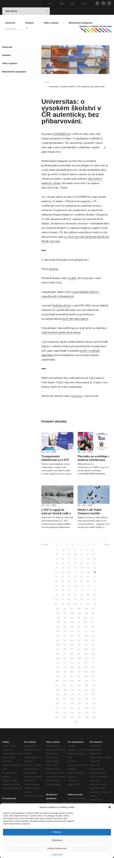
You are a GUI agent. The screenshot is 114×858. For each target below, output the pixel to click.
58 (56, 581)
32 (69, 563)
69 (82, 586)
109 (79, 613)
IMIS (73, 4)
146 (86, 640)
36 (94, 563)
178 (58, 667)
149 (65, 645)
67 (69, 586)
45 (62, 572)
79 (57, 595)
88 (69, 599)
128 (86, 626)
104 (86, 608)
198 (71, 681)
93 (56, 604)
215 (65, 694)
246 (71, 717)
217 (79, 694)
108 (72, 613)
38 (63, 568)
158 (86, 649)
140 (86, 636)
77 (88, 590)
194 (86, 676)
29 (94, 559)
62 (81, 581)
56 (88, 577)
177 (93, 663)
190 (57, 676)
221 (64, 699)
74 (69, 590)
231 (93, 703)
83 (82, 595)
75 (75, 590)
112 (58, 617)
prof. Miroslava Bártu (75, 318)
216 (72, 694)
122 (85, 622)
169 (79, 658)
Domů (47, 82)
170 (86, 658)
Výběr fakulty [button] (26, 11)
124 (57, 626)
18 (69, 554)
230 (86, 703)
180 (72, 667)
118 (58, 622)
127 (79, 626)
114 (72, 617)
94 (62, 604)
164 (86, 654)
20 (81, 554)
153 (93, 645)
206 (86, 685)
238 (56, 712)
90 (82, 599)
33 (75, 563)
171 (93, 658)
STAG (84, 4)
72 (57, 590)
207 (94, 685)
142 (57, 640)
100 (57, 608)
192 (71, 676)
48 (82, 572)
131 (65, 631)
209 (65, 690)
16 (57, 554)
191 (64, 676)
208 (57, 690)
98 (88, 604)
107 (65, 613)
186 (72, 672)
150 (72, 645)
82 (75, 595)
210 (72, 690)
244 (56, 717)
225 (93, 699)
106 (58, 613)
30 (57, 563)
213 (93, 690)
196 (57, 681)
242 (86, 712)
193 (78, 676)
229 (79, 703)
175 (78, 663)
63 (88, 581)
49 (88, 572)
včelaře (72, 278)
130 (58, 631)
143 (64, 640)
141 (93, 636)
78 (94, 590)
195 (93, 676)
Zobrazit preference (57, 848)
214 (57, 694)
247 (79, 717)
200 (86, 681)
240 (71, 712)
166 (57, 658)
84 (88, 595)
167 (65, 658)
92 (94, 599)
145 (78, 640)
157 (79, 649)
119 (65, 622)
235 (79, 708)
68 (76, 586)
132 (71, 631)
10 (63, 550)
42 (88, 568)
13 (81, 550)
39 (69, 568)
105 (93, 608)
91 (88, 599)
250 (75, 721)
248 (86, 717)
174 (71, 663)
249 (94, 717)
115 (78, 617)
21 (87, 554)
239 (64, 712)
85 (94, 595)
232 (57, 708)
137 (65, 636)
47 (75, 572)
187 (79, 672)
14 (87, 550)
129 (93, 626)
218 (86, 694)
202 (56, 685)
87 (63, 599)
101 (64, 608)
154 (57, 649)
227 (64, 703)
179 (65, 667)
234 (71, 708)
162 (71, 654)
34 (81, 563)
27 (82, 559)
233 (64, 708)
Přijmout (57, 832)
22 (94, 554)
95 (69, 604)
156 (72, 649)
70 (88, 586)
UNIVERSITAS (60, 134)
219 (93, 694)
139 (78, 636)
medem (53, 269)
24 (63, 559)
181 (79, 667)
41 (82, 568)
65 (56, 586)
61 (75, 581)
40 (75, 568)
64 (94, 581)
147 (93, 640)
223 (78, 699)
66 (63, 586)
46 (69, 572)
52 (63, 577)
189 (93, 672)
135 (92, 631)
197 (64, 681)
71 (95, 586)
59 (62, 581)
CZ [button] (50, 4)
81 (69, 595)
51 (56, 577)
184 (57, 672)
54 (75, 577)
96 (75, 604)
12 (75, 550)
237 (93, 708)
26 (75, 559)
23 (57, 559)
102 (71, 608)
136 (57, 636)
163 (78, 654)
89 (75, 599)
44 (56, 572)
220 (57, 699)
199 (78, 681)
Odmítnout (57, 840)
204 (71, 685)
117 (92, 617)
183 (92, 667)
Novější (44, 544)
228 (71, 703)
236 (86, 708)
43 (94, 568)
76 (82, 590)
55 (81, 577)
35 (88, 563)
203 (64, 685)
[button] (109, 807)
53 (69, 577)
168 (72, 658)
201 (93, 681)
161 (64, 654)
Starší (107, 544)
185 (65, 672)
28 (88, 559)
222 (71, 699)
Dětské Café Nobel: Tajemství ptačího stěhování (90, 513)
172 (57, 663)
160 (57, 654)
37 (56, 568)
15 (93, 550)
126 (72, 626)
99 (95, 604)
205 (79, 685)
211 (79, 690)
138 (72, 636)
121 (78, 622)
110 (86, 613)
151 (79, 645)
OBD (62, 4)
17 (63, 554)
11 (69, 550)
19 (75, 554)
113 (65, 617)
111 (93, 613)
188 (86, 672)
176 (85, 663)
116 (85, 617)
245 (64, 717)
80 (63, 595)
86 (56, 599)
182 (85, 667)
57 (94, 577)
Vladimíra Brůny (61, 305)
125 (65, 626)
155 (65, 649)
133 (78, 631)
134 (85, 631)
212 (86, 690)
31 (63, 563)
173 (64, 663)
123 (92, 622)
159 (93, 649)
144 (71, 640)
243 (93, 712)
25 (69, 559)
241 (79, 712)
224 (86, 699)
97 (82, 604)
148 (57, 645)
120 (71, 622)
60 (69, 581)
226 (57, 703)
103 (78, 608)
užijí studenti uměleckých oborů (60, 332)
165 (93, 654)
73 (63, 590)
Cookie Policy (57, 854)
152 (86, 645)
